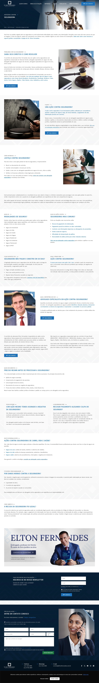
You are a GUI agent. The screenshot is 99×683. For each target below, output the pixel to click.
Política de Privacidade (26, 648)
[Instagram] (90, 665)
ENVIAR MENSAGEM (48, 652)
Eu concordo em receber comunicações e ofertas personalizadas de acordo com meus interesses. (71, 590)
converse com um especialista (35, 277)
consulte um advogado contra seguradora (35, 459)
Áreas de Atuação (36, 4)
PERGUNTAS (62, 4)
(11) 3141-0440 (28, 666)
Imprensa (47, 4)
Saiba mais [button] (85, 674)
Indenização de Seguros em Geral (22, 27)
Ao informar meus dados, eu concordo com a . (72, 587)
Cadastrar (67, 594)
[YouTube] (87, 665)
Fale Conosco (89, 3)
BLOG (55, 4)
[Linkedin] (93, 665)
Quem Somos (23, 4)
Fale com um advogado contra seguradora (62, 240)
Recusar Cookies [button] (44, 678)
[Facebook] (81, 665)
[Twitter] (84, 665)
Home (5, 27)
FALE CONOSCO (12, 86)
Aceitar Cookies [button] (55, 678)
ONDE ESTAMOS (74, 4)
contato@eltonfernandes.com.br (62, 666)
